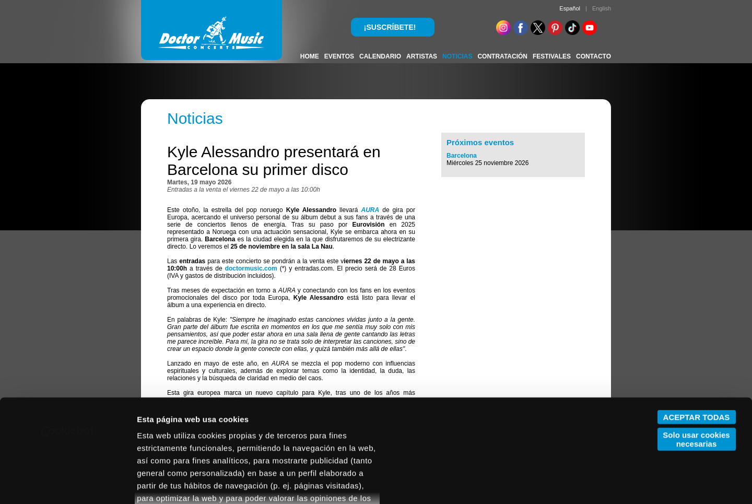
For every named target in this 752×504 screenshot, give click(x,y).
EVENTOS (339, 56)
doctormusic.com (251, 268)
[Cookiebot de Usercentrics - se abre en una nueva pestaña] (67, 337)
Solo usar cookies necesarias (696, 343)
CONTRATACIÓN (502, 56)
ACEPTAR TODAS (696, 321)
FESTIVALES (552, 56)
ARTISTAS (421, 56)
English (601, 8)
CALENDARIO (380, 56)
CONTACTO (593, 56)
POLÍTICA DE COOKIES (213, 427)
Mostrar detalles (167, 483)
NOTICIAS (457, 56)
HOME (309, 56)
